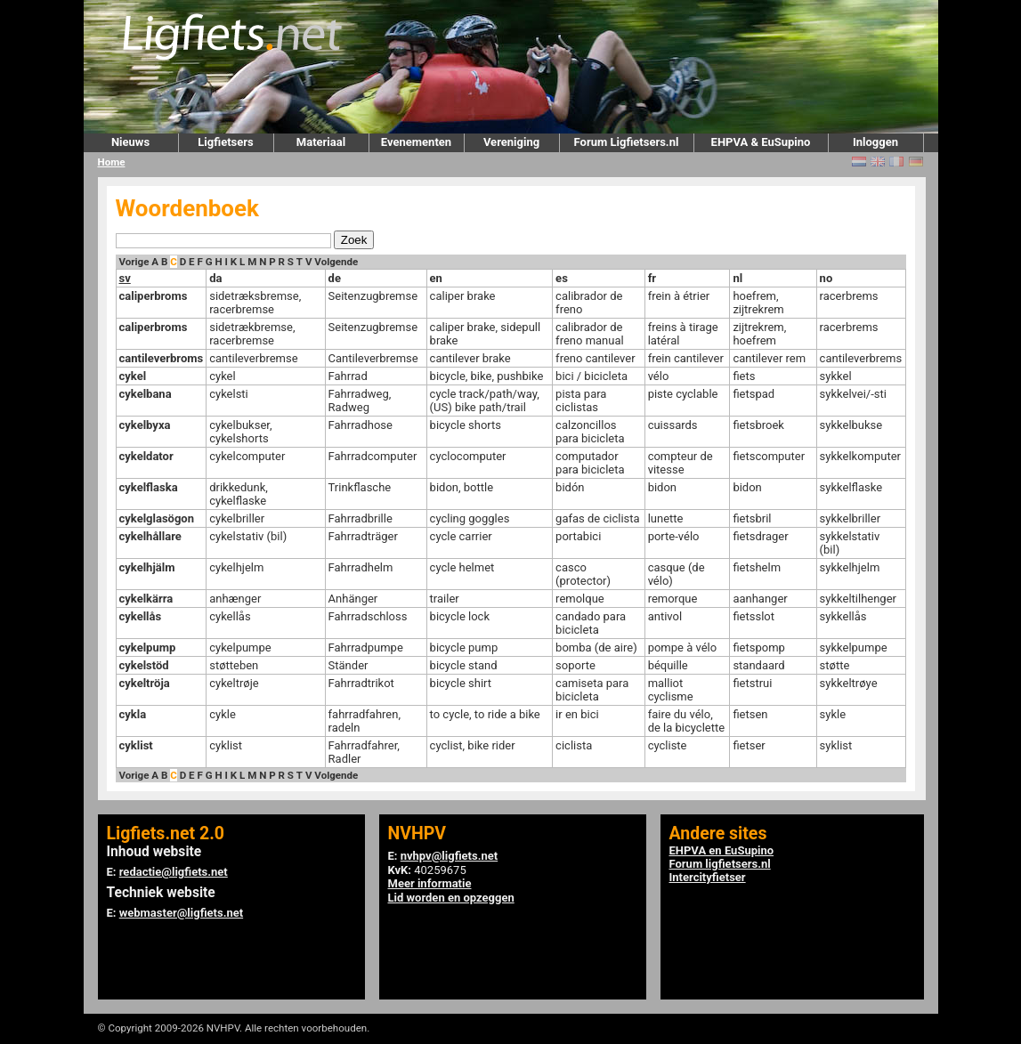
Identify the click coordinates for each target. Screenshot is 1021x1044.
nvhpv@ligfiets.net (449, 855)
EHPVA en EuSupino (721, 850)
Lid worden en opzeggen (451, 897)
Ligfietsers (225, 142)
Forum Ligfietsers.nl (626, 142)
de (334, 278)
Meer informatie (430, 883)
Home (112, 162)
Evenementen (416, 142)
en (436, 278)
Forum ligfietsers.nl (720, 863)
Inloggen (875, 142)
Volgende (336, 261)
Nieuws (130, 142)
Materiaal (320, 142)
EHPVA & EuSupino (761, 142)
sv (125, 278)
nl (737, 278)
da (215, 278)
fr (652, 278)
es (561, 278)
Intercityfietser (707, 877)
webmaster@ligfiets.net (181, 912)
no (826, 278)
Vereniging (511, 142)
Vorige (134, 261)
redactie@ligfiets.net (173, 871)
